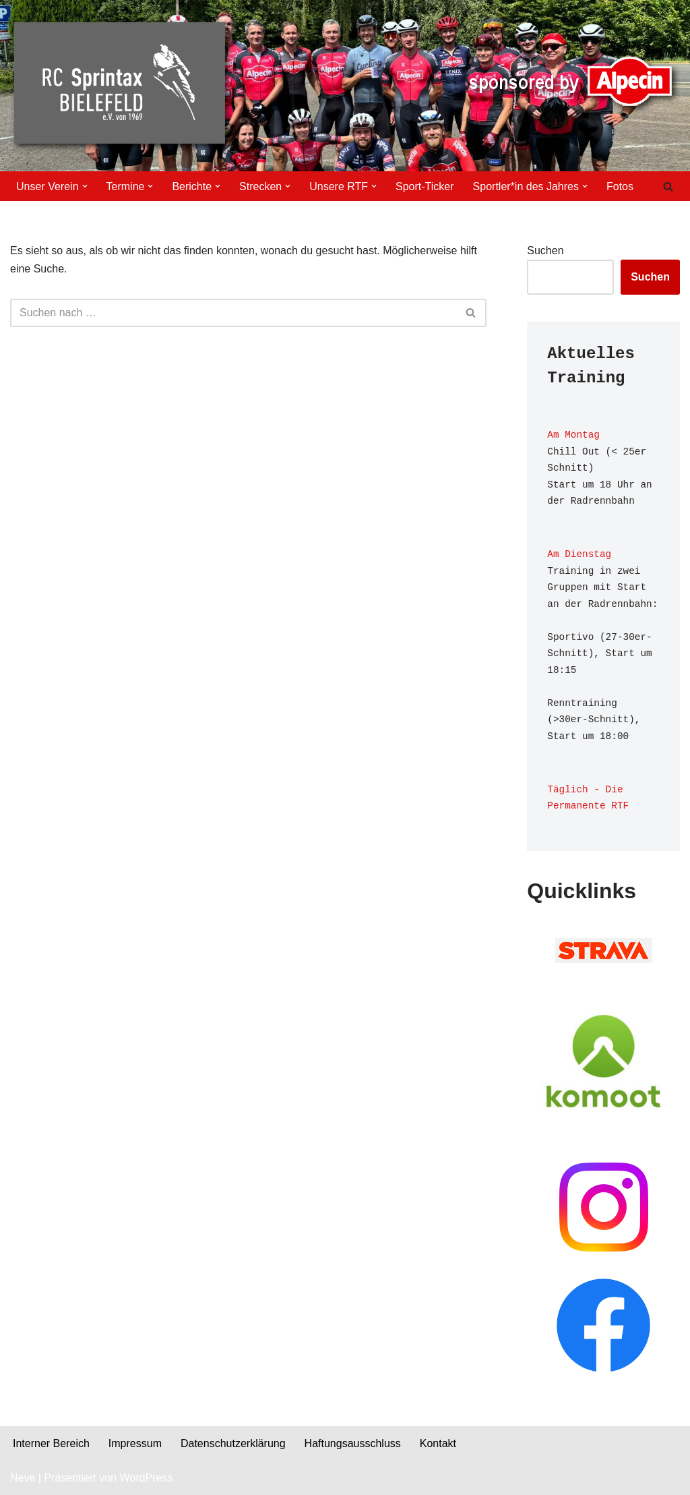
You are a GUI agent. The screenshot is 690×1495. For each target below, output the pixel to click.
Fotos (619, 186)
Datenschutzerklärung (233, 1443)
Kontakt (438, 1443)
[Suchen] (668, 186)
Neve (22, 1478)
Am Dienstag (579, 554)
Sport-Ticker (425, 186)
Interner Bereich (51, 1443)
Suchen (545, 250)
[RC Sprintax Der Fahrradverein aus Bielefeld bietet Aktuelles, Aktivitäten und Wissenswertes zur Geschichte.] (122, 85)
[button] (84, 186)
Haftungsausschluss (353, 1443)
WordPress (145, 1478)
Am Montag (573, 435)
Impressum (135, 1443)
